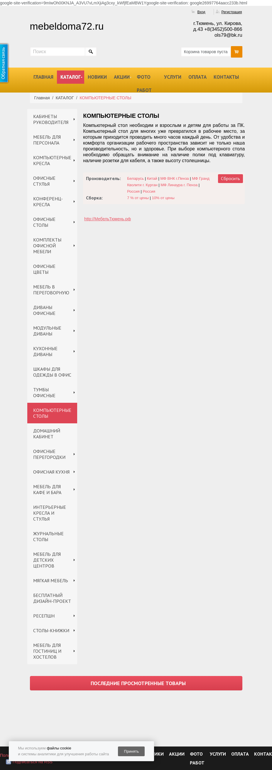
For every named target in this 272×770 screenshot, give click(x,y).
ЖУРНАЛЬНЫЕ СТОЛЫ (48, 536)
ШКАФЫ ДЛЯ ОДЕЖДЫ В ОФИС (52, 372)
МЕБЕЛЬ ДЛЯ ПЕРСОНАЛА (47, 140)
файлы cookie (59, 748)
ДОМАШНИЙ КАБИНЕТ (46, 433)
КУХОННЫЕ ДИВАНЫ (45, 351)
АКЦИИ (122, 77)
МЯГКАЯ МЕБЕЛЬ (50, 580)
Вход (201, 12)
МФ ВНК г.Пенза (174, 178)
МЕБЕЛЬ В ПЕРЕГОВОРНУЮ (51, 290)
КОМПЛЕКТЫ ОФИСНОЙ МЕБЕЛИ (47, 245)
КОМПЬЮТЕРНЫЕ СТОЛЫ (52, 413)
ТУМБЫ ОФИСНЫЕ (44, 392)
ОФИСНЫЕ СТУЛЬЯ (44, 181)
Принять (131, 751)
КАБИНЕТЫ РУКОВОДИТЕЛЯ (50, 119)
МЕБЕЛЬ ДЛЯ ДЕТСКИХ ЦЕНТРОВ (47, 560)
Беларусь (135, 178)
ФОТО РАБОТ (144, 83)
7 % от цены (138, 198)
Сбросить (230, 178)
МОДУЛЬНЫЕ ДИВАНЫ (47, 331)
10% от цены (163, 198)
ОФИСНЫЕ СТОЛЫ (44, 222)
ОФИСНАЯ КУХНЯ (51, 472)
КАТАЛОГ (70, 77)
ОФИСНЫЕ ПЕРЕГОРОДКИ (49, 454)
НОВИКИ (97, 77)
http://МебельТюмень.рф (107, 219)
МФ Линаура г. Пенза (179, 185)
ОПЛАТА (197, 77)
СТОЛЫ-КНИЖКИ (51, 630)
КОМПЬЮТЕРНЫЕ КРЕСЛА (52, 160)
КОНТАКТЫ (226, 77)
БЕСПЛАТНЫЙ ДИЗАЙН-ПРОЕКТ (52, 598)
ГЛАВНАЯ (43, 77)
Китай (152, 178)
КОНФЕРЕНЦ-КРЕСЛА (48, 201)
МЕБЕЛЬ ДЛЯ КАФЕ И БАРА (47, 489)
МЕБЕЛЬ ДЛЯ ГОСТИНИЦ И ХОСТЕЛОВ (47, 651)
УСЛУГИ (172, 77)
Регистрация (231, 12)
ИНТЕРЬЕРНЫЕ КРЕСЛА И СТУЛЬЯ (49, 513)
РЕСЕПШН (44, 616)
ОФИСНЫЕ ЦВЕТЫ (44, 269)
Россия (133, 191)
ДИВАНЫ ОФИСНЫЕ (44, 310)
